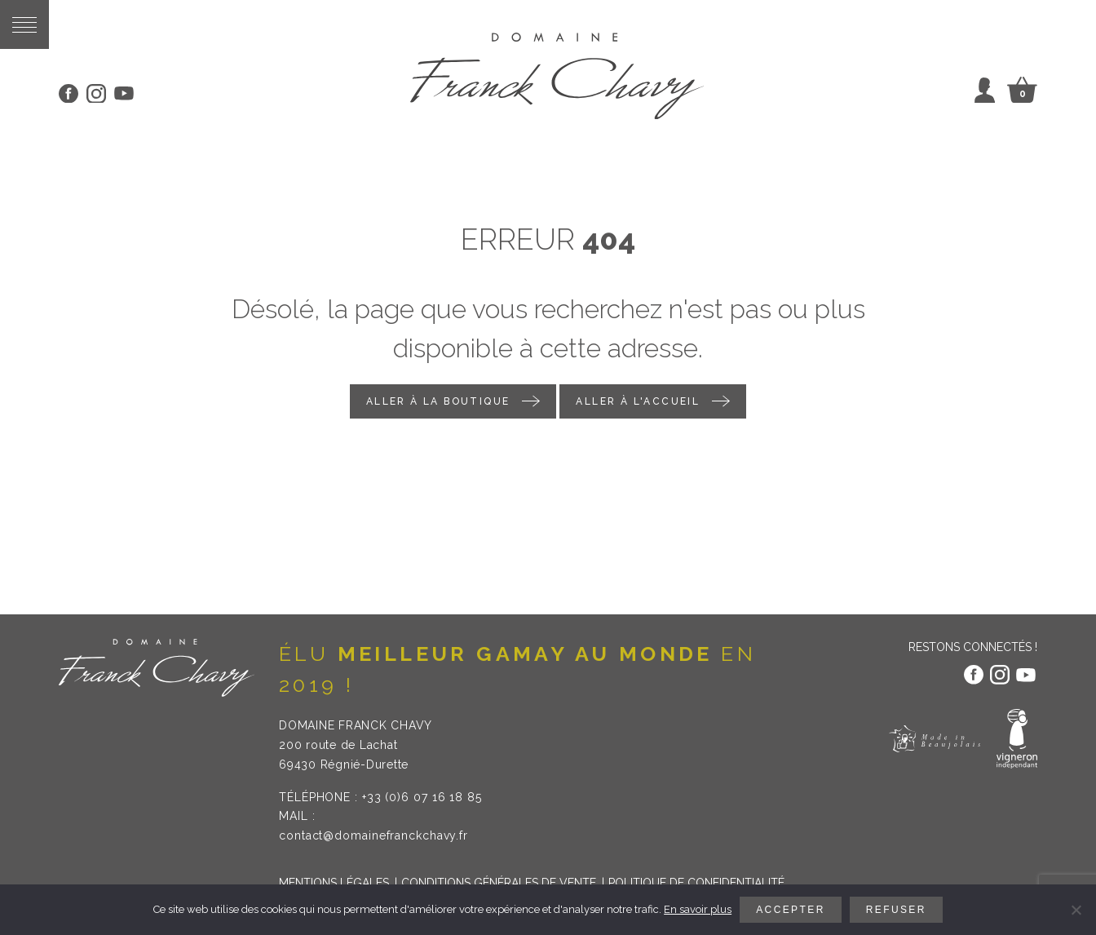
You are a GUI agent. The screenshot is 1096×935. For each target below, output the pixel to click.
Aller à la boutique (438, 401)
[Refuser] (1075, 910)
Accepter (790, 909)
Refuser (896, 909)
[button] (24, 24)
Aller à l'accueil (638, 401)
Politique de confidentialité (696, 882)
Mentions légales (334, 882)
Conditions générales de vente (498, 882)
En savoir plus (697, 909)
